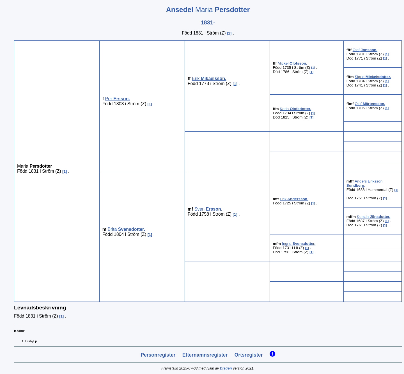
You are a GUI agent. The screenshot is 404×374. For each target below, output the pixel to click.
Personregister (158, 355)
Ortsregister (249, 355)
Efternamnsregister (205, 355)
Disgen (226, 368)
